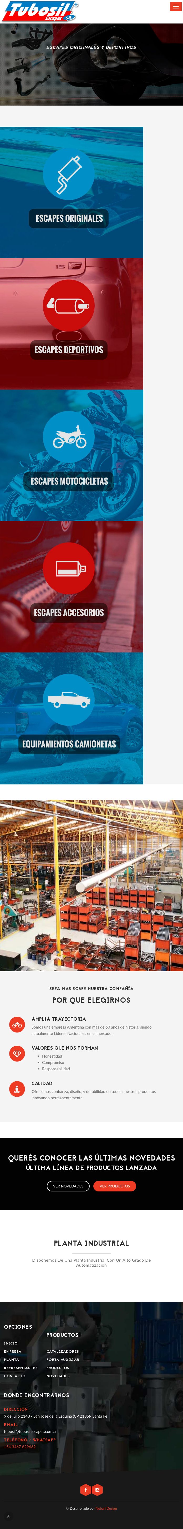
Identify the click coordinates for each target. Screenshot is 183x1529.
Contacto (15, 1376)
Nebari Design (106, 1508)
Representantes (21, 1368)
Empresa (13, 1352)
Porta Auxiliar (63, 1360)
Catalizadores (63, 1352)
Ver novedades (68, 1186)
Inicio (11, 1343)
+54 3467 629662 (20, 1446)
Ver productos (115, 1186)
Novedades (58, 1376)
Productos (58, 1368)
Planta (11, 1360)
